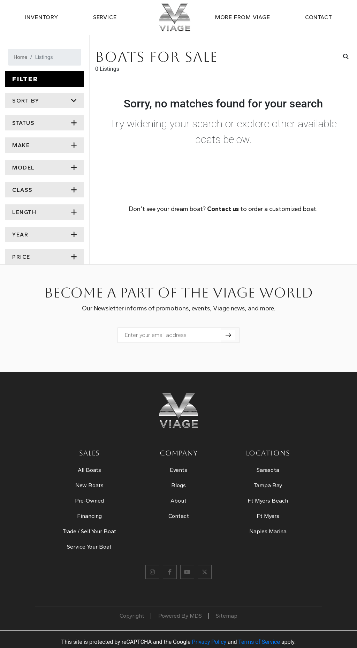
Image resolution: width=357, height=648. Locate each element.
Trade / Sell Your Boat (89, 531)
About (178, 500)
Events (178, 470)
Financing (89, 516)
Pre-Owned (89, 500)
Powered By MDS (180, 615)
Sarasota (268, 470)
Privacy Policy (209, 642)
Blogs (178, 485)
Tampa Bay (268, 485)
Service (105, 17)
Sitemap (226, 615)
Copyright (132, 615)
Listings (44, 57)
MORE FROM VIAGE (242, 17)
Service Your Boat (89, 546)
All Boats (89, 470)
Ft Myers (268, 516)
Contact (318, 17)
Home (20, 57)
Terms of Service (259, 642)
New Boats (89, 485)
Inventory (41, 17)
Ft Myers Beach (268, 500)
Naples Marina (268, 531)
